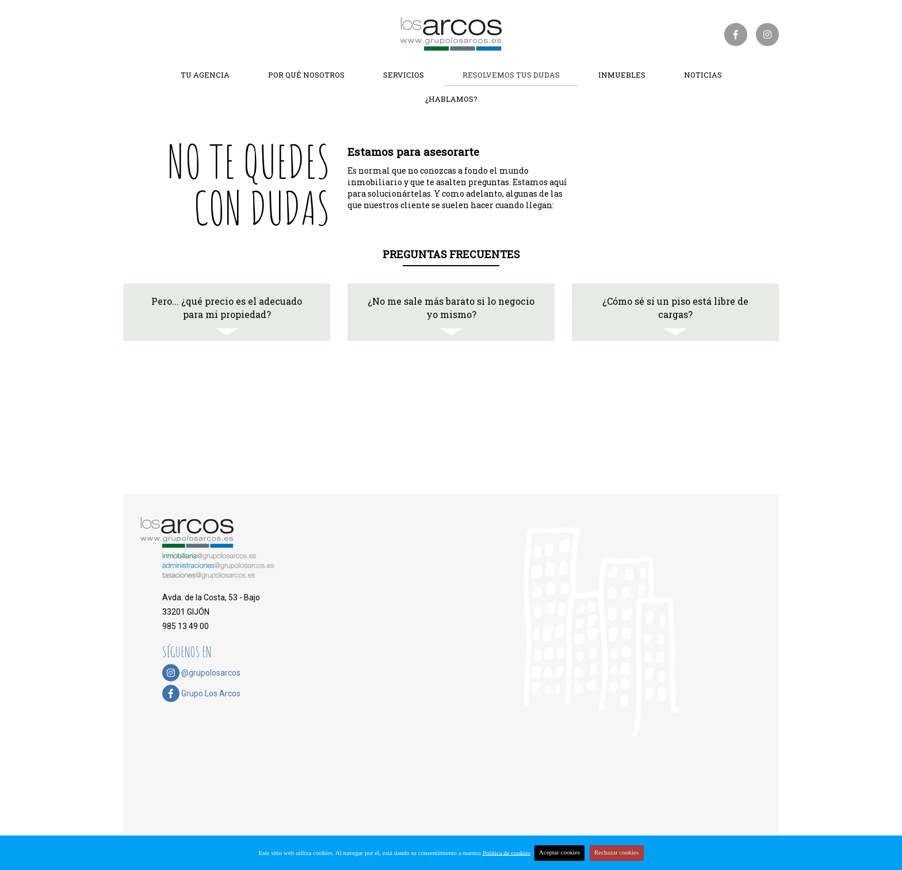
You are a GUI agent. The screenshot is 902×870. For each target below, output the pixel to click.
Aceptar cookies (559, 852)
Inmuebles (621, 75)
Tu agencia (205, 75)
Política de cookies (506, 852)
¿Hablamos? (451, 99)
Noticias (703, 75)
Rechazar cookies (616, 852)
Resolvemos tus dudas (511, 75)
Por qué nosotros (306, 75)
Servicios (403, 75)
